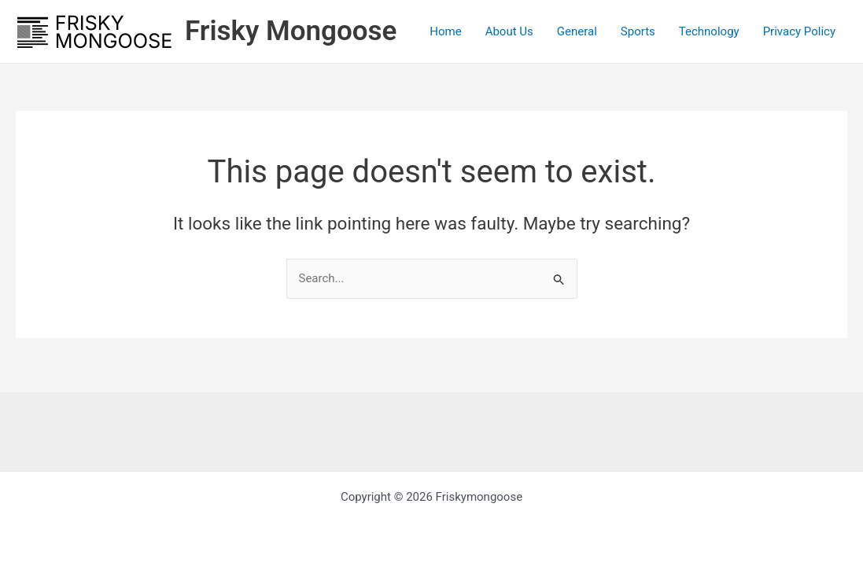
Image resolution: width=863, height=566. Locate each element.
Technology (709, 31)
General (577, 31)
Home (445, 31)
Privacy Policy (799, 31)
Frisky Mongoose (290, 31)
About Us (509, 31)
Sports (638, 31)
